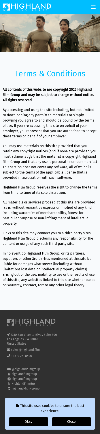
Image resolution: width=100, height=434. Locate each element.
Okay (28, 421)
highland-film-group (25, 388)
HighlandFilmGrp (23, 384)
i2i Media (58, 428)
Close (71, 421)
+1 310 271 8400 (21, 356)
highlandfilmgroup (24, 374)
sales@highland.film (25, 350)
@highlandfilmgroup (25, 369)
